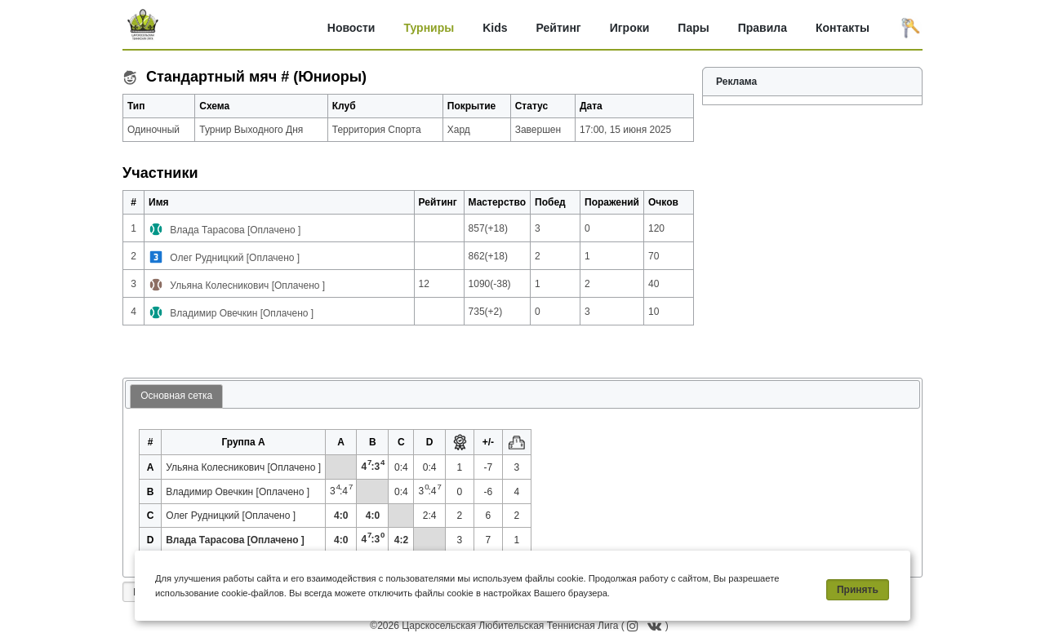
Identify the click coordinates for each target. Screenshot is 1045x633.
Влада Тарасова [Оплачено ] (235, 230)
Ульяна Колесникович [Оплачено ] (247, 285)
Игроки (630, 27)
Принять (857, 589)
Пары (693, 27)
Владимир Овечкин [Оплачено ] (242, 313)
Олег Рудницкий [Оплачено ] (235, 257)
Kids (494, 27)
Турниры (428, 27)
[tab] (176, 396)
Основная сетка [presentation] (176, 395)
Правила (762, 27)
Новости (351, 27)
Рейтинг (558, 27)
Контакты (842, 27)
